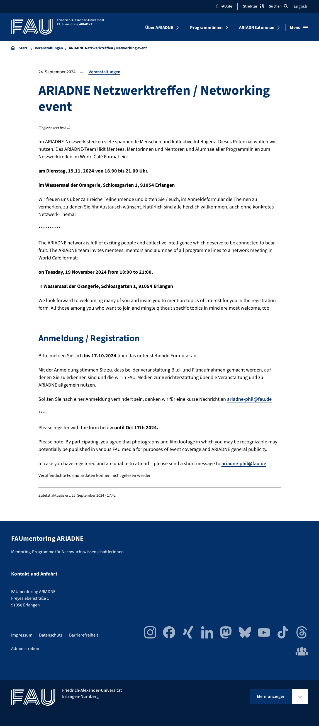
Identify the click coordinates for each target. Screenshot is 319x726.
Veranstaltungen (104, 72)
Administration (25, 648)
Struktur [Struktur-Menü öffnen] (253, 6)
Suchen (278, 6)
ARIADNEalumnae (256, 28)
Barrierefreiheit (83, 635)
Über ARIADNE (159, 28)
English (300, 6)
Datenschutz (50, 635)
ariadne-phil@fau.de (249, 399)
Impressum (21, 635)
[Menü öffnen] (299, 27)
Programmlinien (206, 28)
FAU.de (223, 6)
